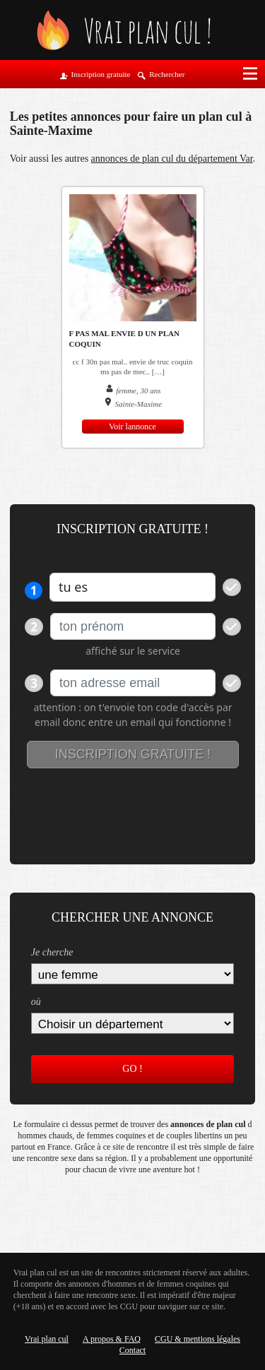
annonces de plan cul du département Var (172, 158)
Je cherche (52, 952)
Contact (132, 1350)
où (36, 1001)
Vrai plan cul (47, 1339)
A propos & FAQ (112, 1339)
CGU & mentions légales (197, 1339)
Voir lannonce (132, 426)
